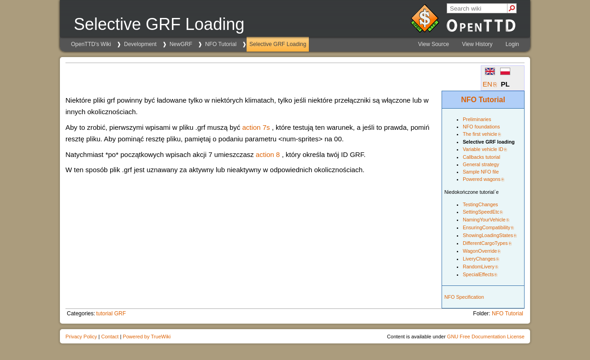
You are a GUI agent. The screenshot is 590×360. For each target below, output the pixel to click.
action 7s (256, 127)
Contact (109, 336)
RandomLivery (479, 266)
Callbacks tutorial (481, 157)
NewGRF (181, 44)
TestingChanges (480, 204)
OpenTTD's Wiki (91, 44)
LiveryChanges (479, 258)
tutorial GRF (111, 313)
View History (477, 44)
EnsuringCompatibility (486, 227)
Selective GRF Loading (277, 44)
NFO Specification (464, 297)
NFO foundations (481, 126)
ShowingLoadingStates (488, 235)
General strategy (481, 164)
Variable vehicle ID (483, 149)
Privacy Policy (81, 336)
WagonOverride (480, 251)
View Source (433, 44)
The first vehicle (480, 134)
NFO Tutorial (220, 44)
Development (140, 44)
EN (487, 84)
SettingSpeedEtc (481, 212)
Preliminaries (477, 119)
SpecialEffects (478, 274)
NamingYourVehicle (484, 219)
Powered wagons (482, 179)
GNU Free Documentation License (486, 336)
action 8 (268, 154)
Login (512, 44)
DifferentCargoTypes (485, 243)
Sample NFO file (481, 171)
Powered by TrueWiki (147, 336)
